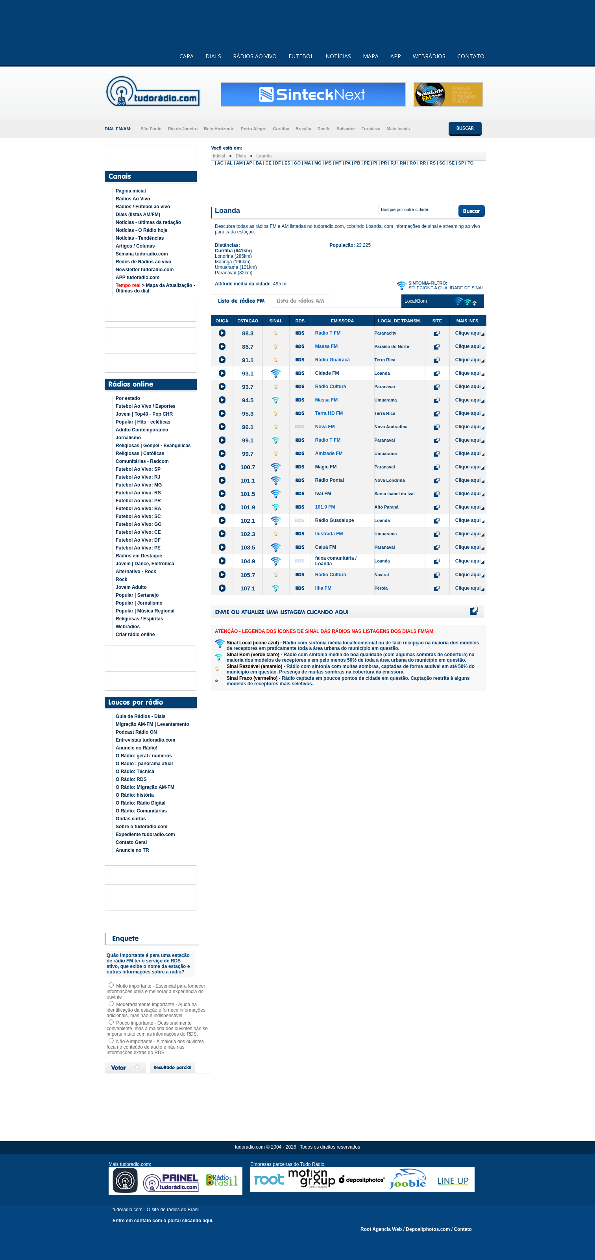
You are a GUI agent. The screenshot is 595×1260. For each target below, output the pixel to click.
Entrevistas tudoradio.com (145, 740)
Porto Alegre (254, 128)
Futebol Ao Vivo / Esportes (146, 406)
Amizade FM (329, 453)
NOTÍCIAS (338, 56)
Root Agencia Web (381, 1229)
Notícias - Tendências (140, 238)
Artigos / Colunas (135, 246)
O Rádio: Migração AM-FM (145, 787)
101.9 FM (325, 507)
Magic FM (326, 467)
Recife (324, 128)
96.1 (247, 427)
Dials (241, 156)
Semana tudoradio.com (142, 254)
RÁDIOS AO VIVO (255, 56)
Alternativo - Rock (136, 571)
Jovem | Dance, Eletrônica (145, 563)
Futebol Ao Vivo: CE (138, 532)
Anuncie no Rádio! (136, 748)
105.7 (247, 575)
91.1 (247, 360)
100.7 (247, 467)
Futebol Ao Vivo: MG (139, 485)
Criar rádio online (135, 634)
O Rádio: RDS (131, 779)
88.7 (247, 346)
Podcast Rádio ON (136, 732)
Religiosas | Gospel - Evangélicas (153, 445)
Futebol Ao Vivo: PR (138, 500)
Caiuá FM (325, 547)
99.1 (247, 440)
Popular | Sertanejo (137, 595)
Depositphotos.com (428, 1229)
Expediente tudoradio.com (145, 834)
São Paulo (150, 128)
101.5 (247, 493)
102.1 (247, 520)
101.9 (247, 507)
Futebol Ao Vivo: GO (139, 524)
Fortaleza (370, 128)
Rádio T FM (328, 333)
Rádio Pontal (329, 480)
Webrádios (128, 626)
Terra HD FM (329, 413)
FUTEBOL (301, 56)
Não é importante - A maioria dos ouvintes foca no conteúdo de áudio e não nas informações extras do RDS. (155, 1047)
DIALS (213, 56)
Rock (121, 579)
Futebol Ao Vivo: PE (138, 548)
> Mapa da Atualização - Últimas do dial (155, 288)
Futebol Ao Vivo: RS (138, 493)
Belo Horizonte (219, 128)
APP (395, 56)
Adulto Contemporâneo (142, 430)
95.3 (247, 413)
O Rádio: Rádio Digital (141, 803)
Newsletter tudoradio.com (145, 269)
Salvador (346, 128)
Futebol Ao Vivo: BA (138, 508)
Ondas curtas (131, 818)
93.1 (247, 373)
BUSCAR (465, 128)
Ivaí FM (323, 493)
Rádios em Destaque (139, 556)
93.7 (247, 386)
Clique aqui (468, 333)
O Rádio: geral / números (144, 756)
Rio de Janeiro (183, 128)
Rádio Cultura (330, 386)
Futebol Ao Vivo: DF (138, 540)
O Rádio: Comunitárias (141, 811)
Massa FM (326, 346)
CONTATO (470, 56)
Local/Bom (416, 301)
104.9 (247, 561)
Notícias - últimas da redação (148, 222)
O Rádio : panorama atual (144, 763)
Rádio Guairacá (332, 360)
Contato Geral (131, 842)
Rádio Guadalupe (334, 520)
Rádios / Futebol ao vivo (143, 206)
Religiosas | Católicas (140, 453)
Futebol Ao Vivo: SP (138, 469)
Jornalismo (128, 437)
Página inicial (131, 191)
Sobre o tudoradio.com (141, 826)
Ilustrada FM (329, 534)
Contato (462, 1229)
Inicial (219, 156)
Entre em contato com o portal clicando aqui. (163, 1220)
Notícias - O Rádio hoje (141, 230)
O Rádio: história (135, 795)
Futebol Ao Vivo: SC (138, 516)
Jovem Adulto (131, 587)
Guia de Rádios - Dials (141, 716)
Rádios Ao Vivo (133, 199)
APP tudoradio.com (137, 277)
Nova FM (325, 426)
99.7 (247, 453)
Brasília (303, 128)
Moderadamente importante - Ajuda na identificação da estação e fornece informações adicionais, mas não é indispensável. (156, 1010)
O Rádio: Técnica (135, 771)
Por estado (128, 398)
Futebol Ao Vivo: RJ (138, 477)
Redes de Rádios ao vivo (143, 262)
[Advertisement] (349, 184)
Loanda (264, 156)
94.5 (247, 400)
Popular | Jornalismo (139, 603)
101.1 (247, 480)
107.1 (247, 588)
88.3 (247, 333)
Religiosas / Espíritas (139, 619)
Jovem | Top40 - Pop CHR (144, 414)
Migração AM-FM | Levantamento (152, 724)
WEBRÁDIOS (429, 56)
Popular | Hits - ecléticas (143, 422)
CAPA (186, 56)
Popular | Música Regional (145, 611)
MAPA (371, 56)
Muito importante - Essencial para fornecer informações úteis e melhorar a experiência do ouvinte (156, 991)
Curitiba (281, 128)
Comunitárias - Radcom (142, 461)
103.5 (247, 547)
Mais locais (398, 128)
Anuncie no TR (132, 850)
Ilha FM (323, 588)
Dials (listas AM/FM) (138, 214)
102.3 (247, 534)
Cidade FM (327, 373)
